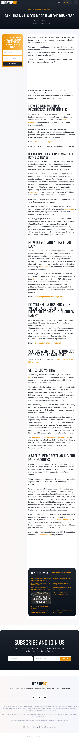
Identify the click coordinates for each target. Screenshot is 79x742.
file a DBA (34, 192)
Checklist (50, 689)
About (17, 689)
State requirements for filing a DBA (49, 297)
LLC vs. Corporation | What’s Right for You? (61, 593)
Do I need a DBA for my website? (48, 343)
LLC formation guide (44, 535)
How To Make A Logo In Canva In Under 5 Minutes (40, 588)
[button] (58, 2)
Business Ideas (39, 689)
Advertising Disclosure (49, 727)
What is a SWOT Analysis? (62, 579)
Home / (30, 10)
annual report (70, 209)
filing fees (36, 279)
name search (45, 267)
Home (11, 689)
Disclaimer (26, 727)
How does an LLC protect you (47, 142)
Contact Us (66, 689)
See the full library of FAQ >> (62, 573)
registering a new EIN (62, 520)
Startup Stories (27, 689)
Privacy (35, 727)
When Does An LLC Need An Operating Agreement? (40, 611)
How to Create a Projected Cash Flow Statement (41, 579)
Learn (58, 689)
